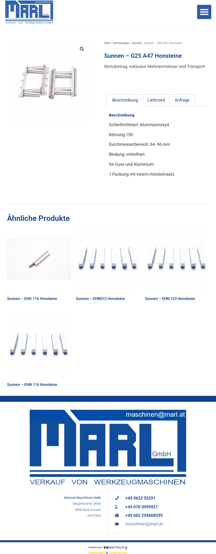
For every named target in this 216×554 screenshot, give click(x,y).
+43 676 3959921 (141, 506)
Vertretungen (121, 43)
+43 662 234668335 (144, 515)
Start (107, 43)
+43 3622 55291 (140, 498)
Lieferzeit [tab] (156, 100)
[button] (82, 49)
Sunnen (137, 43)
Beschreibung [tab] (125, 100)
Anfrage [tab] (182, 100)
